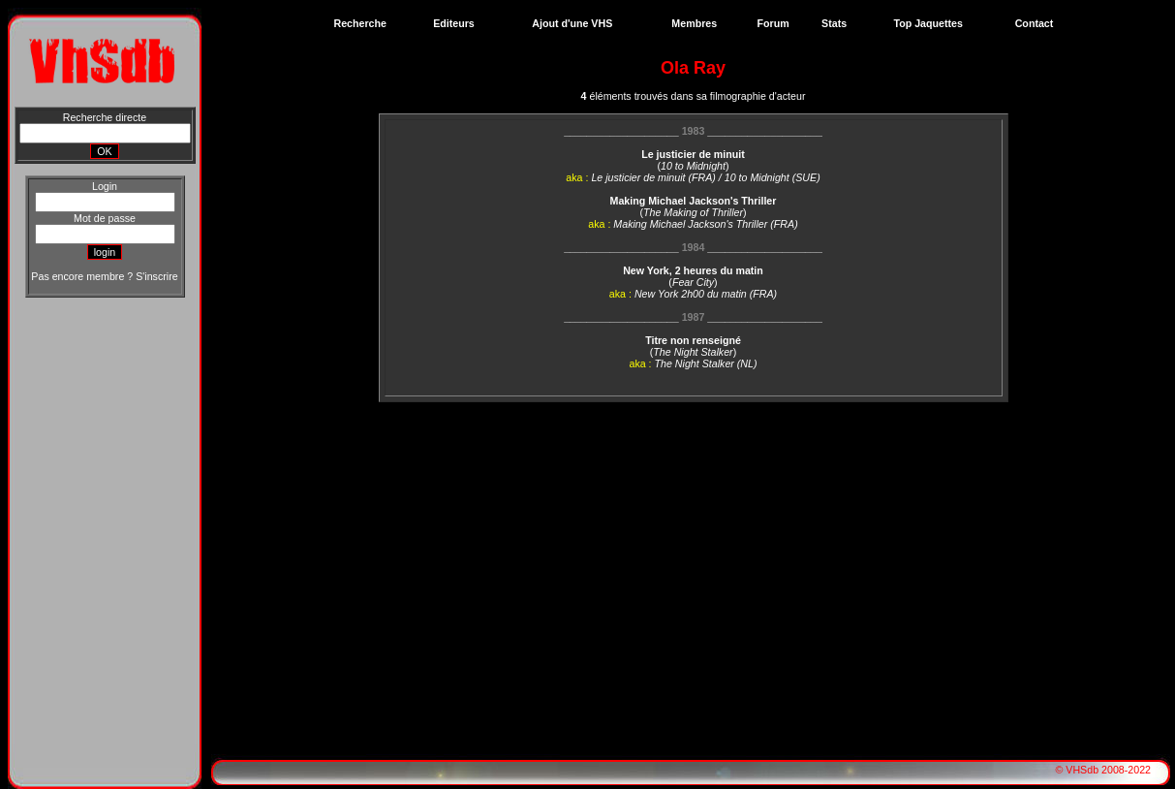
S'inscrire (156, 276)
